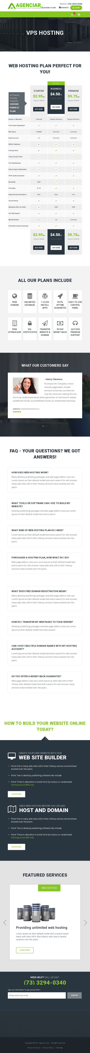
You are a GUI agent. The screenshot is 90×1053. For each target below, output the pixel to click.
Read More (16, 794)
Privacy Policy (48, 1048)
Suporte (64, 8)
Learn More (24, 950)
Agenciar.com (44, 1043)
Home (69, 42)
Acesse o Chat (48, 8)
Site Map (59, 1048)
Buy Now (38, 109)
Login (76, 8)
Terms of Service (33, 1048)
